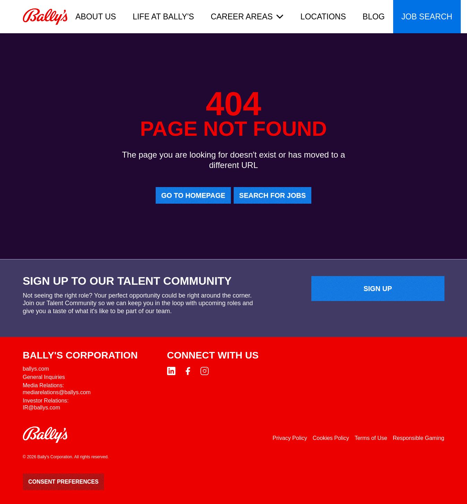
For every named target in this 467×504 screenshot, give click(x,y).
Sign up (377, 288)
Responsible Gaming (418, 438)
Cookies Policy (331, 438)
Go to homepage (193, 195)
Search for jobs (272, 195)
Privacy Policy (290, 438)
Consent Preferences (63, 482)
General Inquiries (44, 377)
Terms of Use (371, 438)
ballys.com (36, 369)
